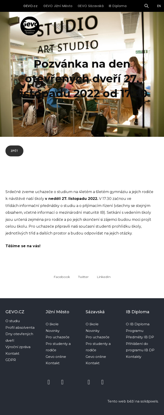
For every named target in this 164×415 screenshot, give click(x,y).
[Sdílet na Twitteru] (83, 279)
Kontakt (12, 353)
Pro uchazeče (58, 337)
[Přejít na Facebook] (49, 382)
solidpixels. (149, 401)
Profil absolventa (20, 327)
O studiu (12, 321)
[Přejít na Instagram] (62, 382)
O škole (53, 324)
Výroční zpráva (17, 347)
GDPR (10, 360)
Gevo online (56, 356)
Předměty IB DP (140, 337)
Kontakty (134, 356)
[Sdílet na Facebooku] (62, 279)
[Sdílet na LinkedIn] (104, 279)
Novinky (53, 330)
